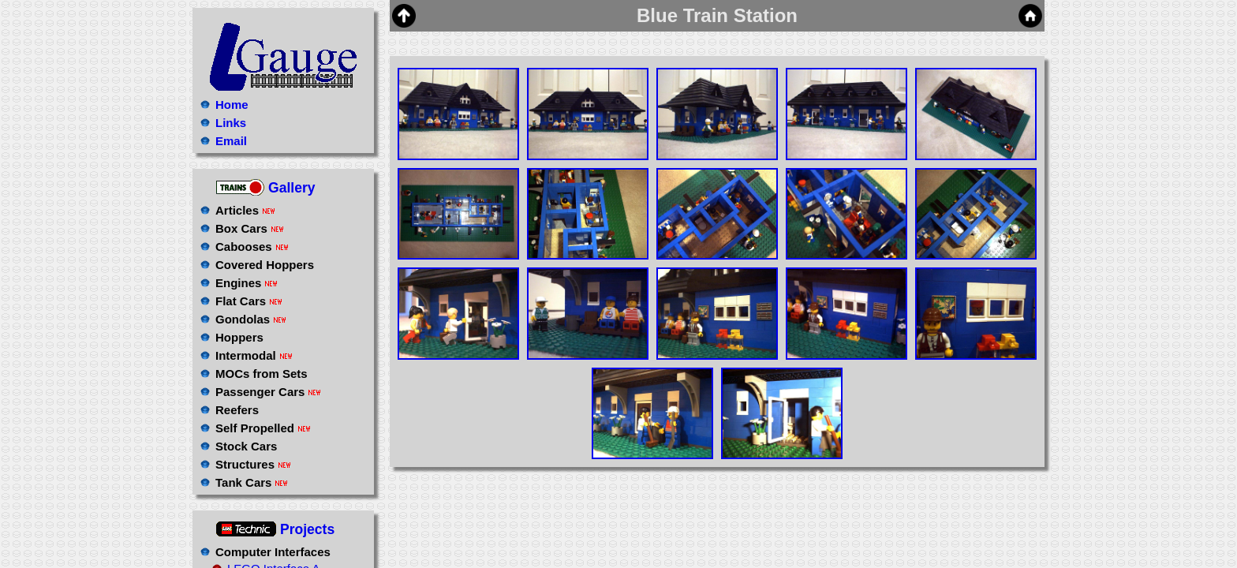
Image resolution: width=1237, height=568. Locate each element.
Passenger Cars (268, 391)
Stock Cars (246, 446)
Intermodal (254, 355)
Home (232, 104)
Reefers (237, 410)
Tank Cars (251, 482)
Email (231, 141)
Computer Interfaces (273, 552)
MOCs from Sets (261, 373)
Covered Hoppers (264, 264)
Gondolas (250, 319)
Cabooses (252, 246)
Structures (253, 464)
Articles (245, 210)
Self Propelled (263, 428)
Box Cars (249, 228)
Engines (246, 283)
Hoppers (239, 337)
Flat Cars (248, 301)
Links (230, 122)
